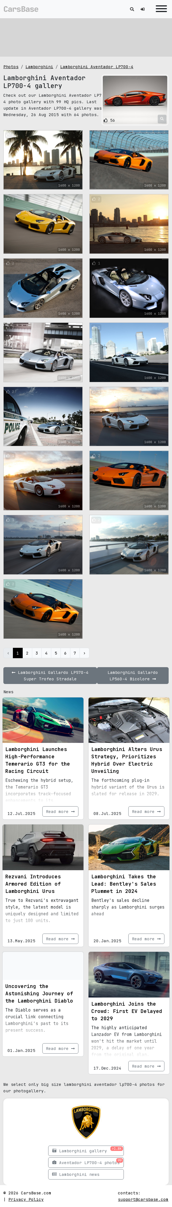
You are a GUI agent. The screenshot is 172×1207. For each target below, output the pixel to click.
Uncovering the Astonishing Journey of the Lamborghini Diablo (39, 993)
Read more (60, 811)
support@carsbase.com (143, 1199)
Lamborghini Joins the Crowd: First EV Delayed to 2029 (126, 1011)
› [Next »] (84, 653)
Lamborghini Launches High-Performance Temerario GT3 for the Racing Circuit (37, 760)
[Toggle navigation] (160, 9)
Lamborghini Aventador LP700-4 (96, 66)
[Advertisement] (86, 36)
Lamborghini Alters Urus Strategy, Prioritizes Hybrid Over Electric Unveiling (126, 760)
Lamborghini (39, 66)
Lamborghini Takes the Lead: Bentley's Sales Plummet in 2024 (123, 883)
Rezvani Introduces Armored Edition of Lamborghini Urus (33, 883)
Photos (10, 66)
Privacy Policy (26, 1199)
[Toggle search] (132, 9)
